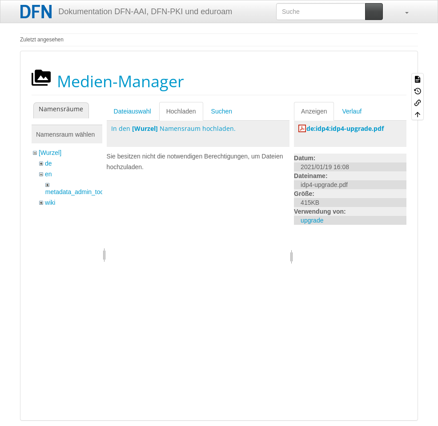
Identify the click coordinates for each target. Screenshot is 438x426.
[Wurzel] (50, 152)
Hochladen (181, 111)
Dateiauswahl (132, 111)
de (48, 163)
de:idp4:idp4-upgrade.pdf (345, 128)
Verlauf (352, 111)
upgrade (312, 220)
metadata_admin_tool (75, 191)
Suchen (221, 111)
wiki (50, 202)
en (48, 174)
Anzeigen (314, 111)
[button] (402, 11)
